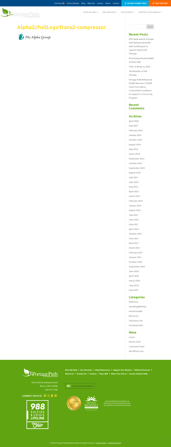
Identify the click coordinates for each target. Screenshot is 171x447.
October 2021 (135, 233)
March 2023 (134, 196)
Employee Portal (114, 443)
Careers (100, 3)
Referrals (91, 3)
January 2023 (135, 205)
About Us (69, 373)
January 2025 (135, 135)
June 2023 (134, 182)
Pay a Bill (104, 373)
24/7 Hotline (161, 3)
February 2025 (136, 130)
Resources (134, 316)
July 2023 (133, 177)
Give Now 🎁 (59, 3)
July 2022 (133, 215)
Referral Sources (142, 370)
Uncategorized (136, 325)
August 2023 (135, 172)
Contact (116, 3)
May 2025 (133, 125)
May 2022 (133, 224)
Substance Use (136, 320)
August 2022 (135, 210)
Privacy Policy (101, 443)
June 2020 (134, 271)
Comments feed (136, 346)
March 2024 (134, 154)
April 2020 (134, 276)
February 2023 (136, 200)
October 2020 (135, 262)
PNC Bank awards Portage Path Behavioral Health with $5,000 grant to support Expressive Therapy (141, 46)
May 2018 (133, 290)
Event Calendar (73, 3)
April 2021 (134, 243)
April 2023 (134, 191)
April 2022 (134, 229)
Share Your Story (118, 373)
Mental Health (135, 311)
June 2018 (134, 285)
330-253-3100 (51, 389)
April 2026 (134, 121)
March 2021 (134, 247)
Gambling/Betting (137, 306)
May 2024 (133, 149)
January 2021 (135, 257)
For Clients (127, 12)
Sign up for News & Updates (82, 386)
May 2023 (133, 186)
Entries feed (135, 341)
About (108, 3)
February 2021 (136, 252)
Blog (83, 3)
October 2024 (135, 139)
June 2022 (134, 219)
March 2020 (134, 280)
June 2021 (134, 238)
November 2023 (136, 158)
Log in (132, 337)
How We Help (89, 12)
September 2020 (137, 266)
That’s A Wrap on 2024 (139, 66)
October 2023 (135, 163)
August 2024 (135, 144)
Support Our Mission (149, 12)
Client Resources (102, 370)
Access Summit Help (137, 3)
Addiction (133, 301)
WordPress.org (136, 351)
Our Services (108, 12)
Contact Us (81, 373)
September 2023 (137, 168)
